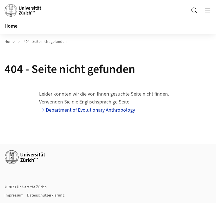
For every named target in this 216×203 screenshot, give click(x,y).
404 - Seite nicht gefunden (45, 42)
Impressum (14, 195)
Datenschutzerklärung (45, 195)
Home (10, 26)
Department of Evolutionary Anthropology (90, 110)
